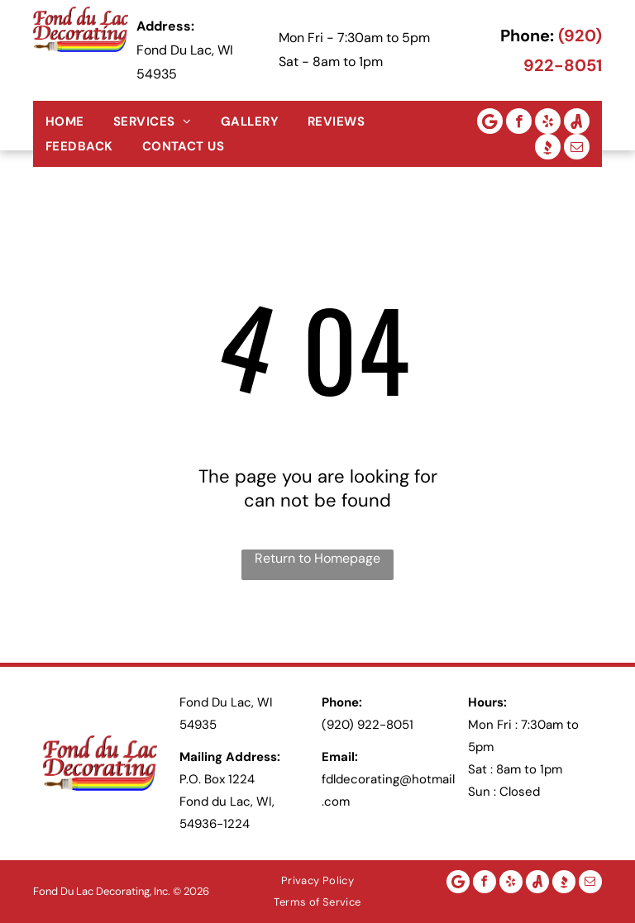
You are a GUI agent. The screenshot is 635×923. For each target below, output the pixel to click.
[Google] (490, 121)
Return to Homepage (317, 558)
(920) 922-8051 (367, 724)
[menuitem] (71, 121)
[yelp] (548, 121)
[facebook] (519, 121)
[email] (577, 146)
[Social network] (577, 121)
